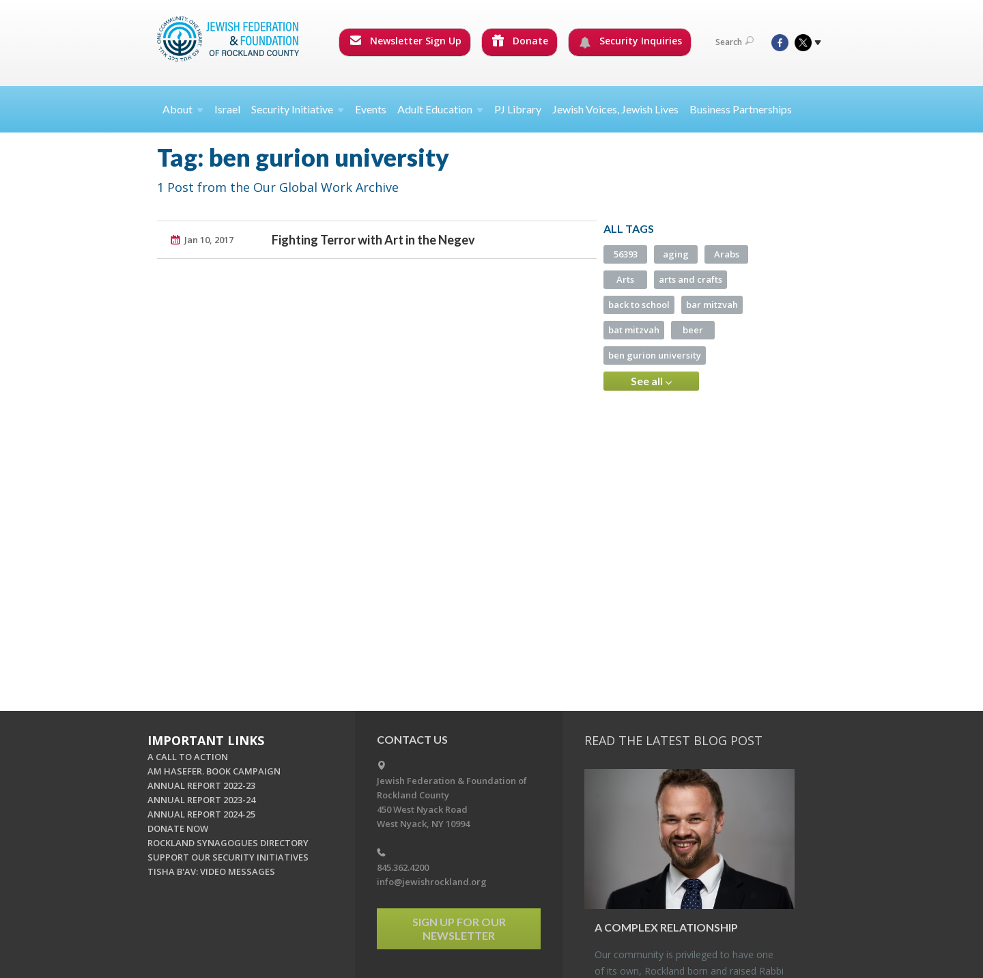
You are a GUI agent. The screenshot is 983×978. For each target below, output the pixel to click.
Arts (625, 279)
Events (370, 108)
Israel (227, 108)
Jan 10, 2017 (208, 240)
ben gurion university (654, 355)
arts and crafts (690, 279)
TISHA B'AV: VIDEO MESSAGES (211, 871)
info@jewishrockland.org (432, 882)
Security (297, 108)
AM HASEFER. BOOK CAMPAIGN (214, 771)
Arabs (726, 254)
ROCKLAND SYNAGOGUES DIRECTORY (228, 843)
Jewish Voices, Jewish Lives (615, 108)
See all (651, 381)
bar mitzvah (712, 304)
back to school (639, 304)
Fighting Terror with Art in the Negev (373, 239)
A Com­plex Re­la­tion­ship (666, 927)
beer (693, 330)
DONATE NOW (177, 828)
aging (676, 254)
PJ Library (517, 108)
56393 (626, 254)
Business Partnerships (740, 108)
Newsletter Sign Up (405, 40)
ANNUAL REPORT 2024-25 (201, 814)
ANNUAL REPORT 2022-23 (201, 785)
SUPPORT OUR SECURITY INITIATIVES (228, 857)
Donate (520, 40)
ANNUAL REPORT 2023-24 (201, 800)
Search (734, 42)
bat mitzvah (633, 330)
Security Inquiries (630, 41)
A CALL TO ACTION (187, 757)
